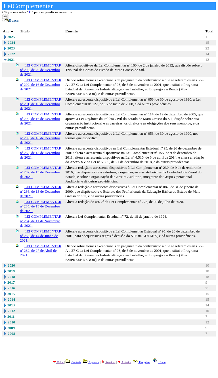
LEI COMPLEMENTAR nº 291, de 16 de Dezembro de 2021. (40, 104)
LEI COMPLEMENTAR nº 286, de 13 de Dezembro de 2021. (40, 191)
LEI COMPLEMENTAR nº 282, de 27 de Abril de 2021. (40, 250)
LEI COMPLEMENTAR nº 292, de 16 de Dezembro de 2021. (40, 84)
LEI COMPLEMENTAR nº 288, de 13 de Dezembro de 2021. (40, 152)
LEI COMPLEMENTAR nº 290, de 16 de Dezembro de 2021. (40, 118)
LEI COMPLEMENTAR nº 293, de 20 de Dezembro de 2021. (40, 69)
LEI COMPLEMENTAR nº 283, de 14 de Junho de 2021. (40, 235)
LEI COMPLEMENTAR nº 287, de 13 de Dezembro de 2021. (40, 172)
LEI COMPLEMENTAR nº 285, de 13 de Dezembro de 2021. (40, 206)
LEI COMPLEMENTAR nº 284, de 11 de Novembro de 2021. (40, 221)
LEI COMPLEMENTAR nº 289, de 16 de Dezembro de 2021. (40, 138)
